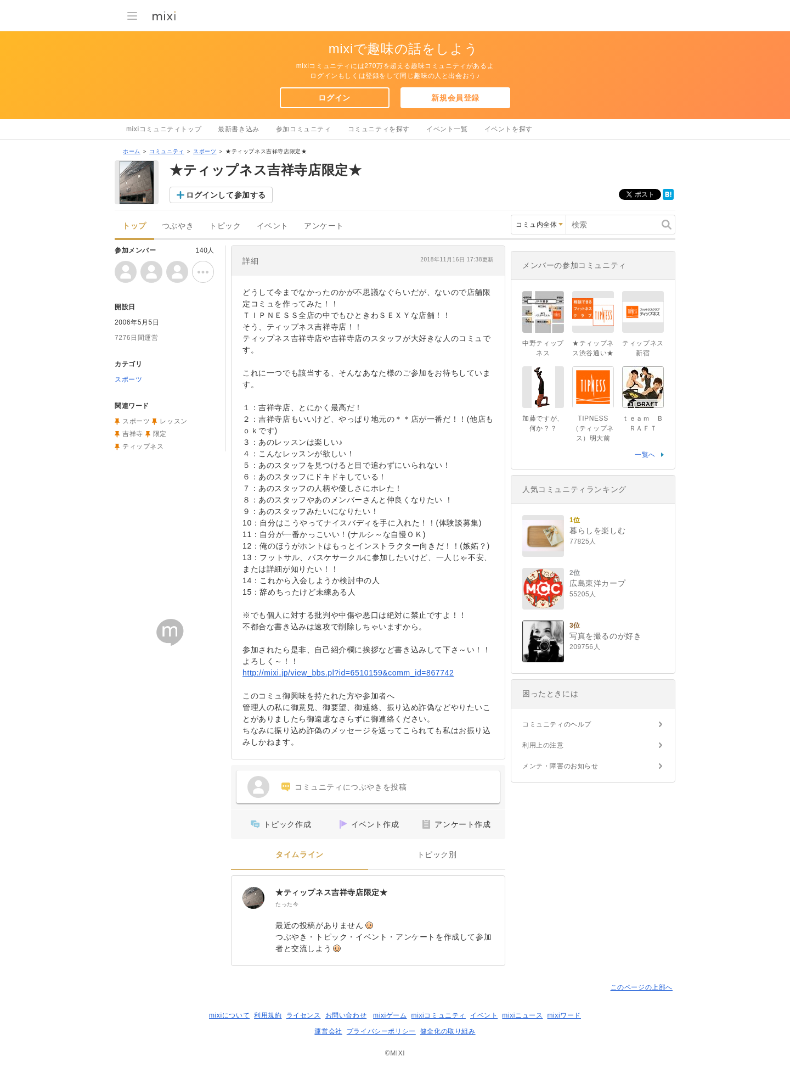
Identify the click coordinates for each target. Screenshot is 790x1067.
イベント (273, 226)
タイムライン (299, 855)
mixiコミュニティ (438, 1015)
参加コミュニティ (303, 129)
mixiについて (229, 1015)
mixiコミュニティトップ (163, 129)
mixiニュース (522, 1015)
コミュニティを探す (379, 129)
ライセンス (303, 1015)
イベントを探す (508, 129)
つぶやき (178, 226)
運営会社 (328, 1031)
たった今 (286, 904)
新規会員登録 (455, 97)
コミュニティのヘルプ (556, 724)
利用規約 (267, 1015)
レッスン (173, 421)
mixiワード (564, 1015)
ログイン (334, 97)
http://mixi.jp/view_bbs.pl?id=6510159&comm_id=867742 (348, 672)
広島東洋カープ (597, 583)
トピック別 (437, 855)
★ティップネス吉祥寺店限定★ (331, 892)
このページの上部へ (642, 987)
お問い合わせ (346, 1015)
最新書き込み (238, 129)
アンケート (324, 226)
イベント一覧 (447, 129)
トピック (225, 226)
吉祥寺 (132, 434)
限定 (160, 434)
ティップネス (143, 446)
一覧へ (645, 455)
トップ (134, 226)
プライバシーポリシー (381, 1031)
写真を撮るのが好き (605, 636)
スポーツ (204, 151)
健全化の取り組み (448, 1031)
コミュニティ (166, 151)
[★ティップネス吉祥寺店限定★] (253, 898)
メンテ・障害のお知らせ (560, 766)
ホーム (131, 151)
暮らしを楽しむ (597, 530)
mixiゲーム (390, 1015)
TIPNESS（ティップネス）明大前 (593, 428)
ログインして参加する (226, 195)
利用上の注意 (543, 745)
